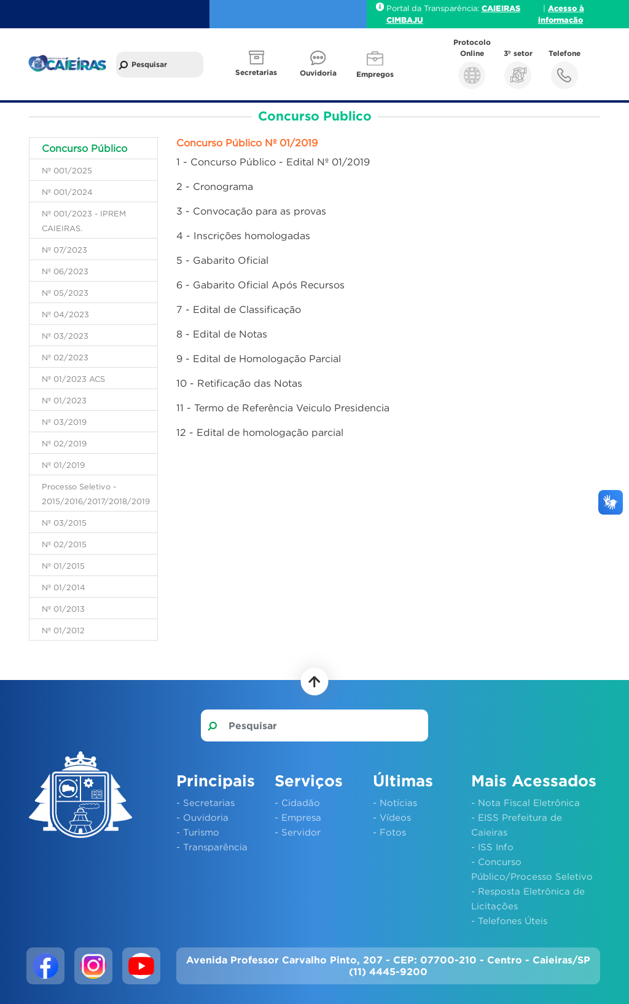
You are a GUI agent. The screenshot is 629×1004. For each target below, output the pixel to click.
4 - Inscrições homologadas (243, 235)
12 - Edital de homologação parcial (259, 432)
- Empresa (298, 817)
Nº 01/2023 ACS (73, 378)
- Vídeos (392, 817)
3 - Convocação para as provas (251, 210)
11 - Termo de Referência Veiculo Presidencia (282, 407)
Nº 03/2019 (64, 421)
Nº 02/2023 (65, 357)
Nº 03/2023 (65, 335)
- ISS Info (492, 847)
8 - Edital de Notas (221, 333)
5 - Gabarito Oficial (222, 260)
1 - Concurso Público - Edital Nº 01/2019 (273, 161)
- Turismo (197, 832)
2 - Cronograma (214, 186)
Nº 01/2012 (63, 630)
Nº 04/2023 (65, 314)
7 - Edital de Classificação (238, 309)
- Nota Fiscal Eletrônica (525, 802)
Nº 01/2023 (64, 400)
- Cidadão (297, 802)
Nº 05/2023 (65, 292)
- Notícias (395, 802)
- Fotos (389, 832)
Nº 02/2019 (64, 443)
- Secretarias (205, 802)
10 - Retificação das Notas (239, 383)
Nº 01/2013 (63, 608)
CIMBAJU (404, 19)
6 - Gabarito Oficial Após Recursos (260, 284)
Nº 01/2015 (63, 565)
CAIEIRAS (501, 8)
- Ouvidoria (202, 817)
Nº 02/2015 (64, 544)
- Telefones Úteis (509, 920)
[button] (257, 64)
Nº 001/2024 (67, 192)
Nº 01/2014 (63, 587)
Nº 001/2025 (67, 170)
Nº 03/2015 (64, 522)
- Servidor (298, 832)
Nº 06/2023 (65, 271)
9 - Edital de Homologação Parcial (258, 358)
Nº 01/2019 (63, 464)
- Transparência (212, 847)
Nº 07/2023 (64, 249)
